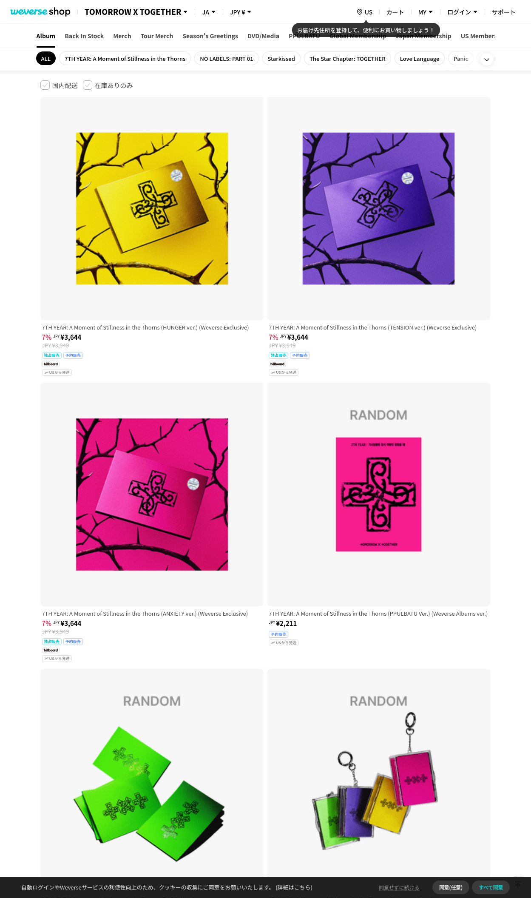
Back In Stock (84, 35)
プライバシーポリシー (211, 764)
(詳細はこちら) (293, 887)
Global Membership (357, 35)
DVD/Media (263, 35)
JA (205, 12)
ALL (46, 58)
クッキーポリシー (340, 764)
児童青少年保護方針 (152, 764)
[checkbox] (59, 85)
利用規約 (47, 764)
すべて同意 (491, 887)
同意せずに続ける (399, 887)
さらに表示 (265, 705)
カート (395, 12)
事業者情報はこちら (423, 793)
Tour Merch (157, 35)
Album (46, 35)
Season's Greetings (210, 35)
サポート (504, 12)
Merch (122, 35)
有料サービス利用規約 (92, 764)
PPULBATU (304, 35)
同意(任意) (451, 887)
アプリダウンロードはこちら (455, 843)
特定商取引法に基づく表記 (278, 764)
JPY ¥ (237, 12)
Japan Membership (423, 35)
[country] (364, 12)
